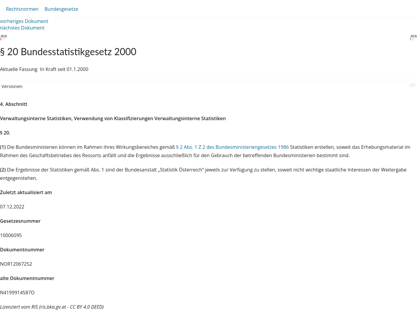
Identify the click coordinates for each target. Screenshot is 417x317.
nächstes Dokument (22, 27)
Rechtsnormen (22, 9)
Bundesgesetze (61, 9)
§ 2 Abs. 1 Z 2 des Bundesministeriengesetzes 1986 (232, 147)
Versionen (11, 86)
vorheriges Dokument (24, 21)
